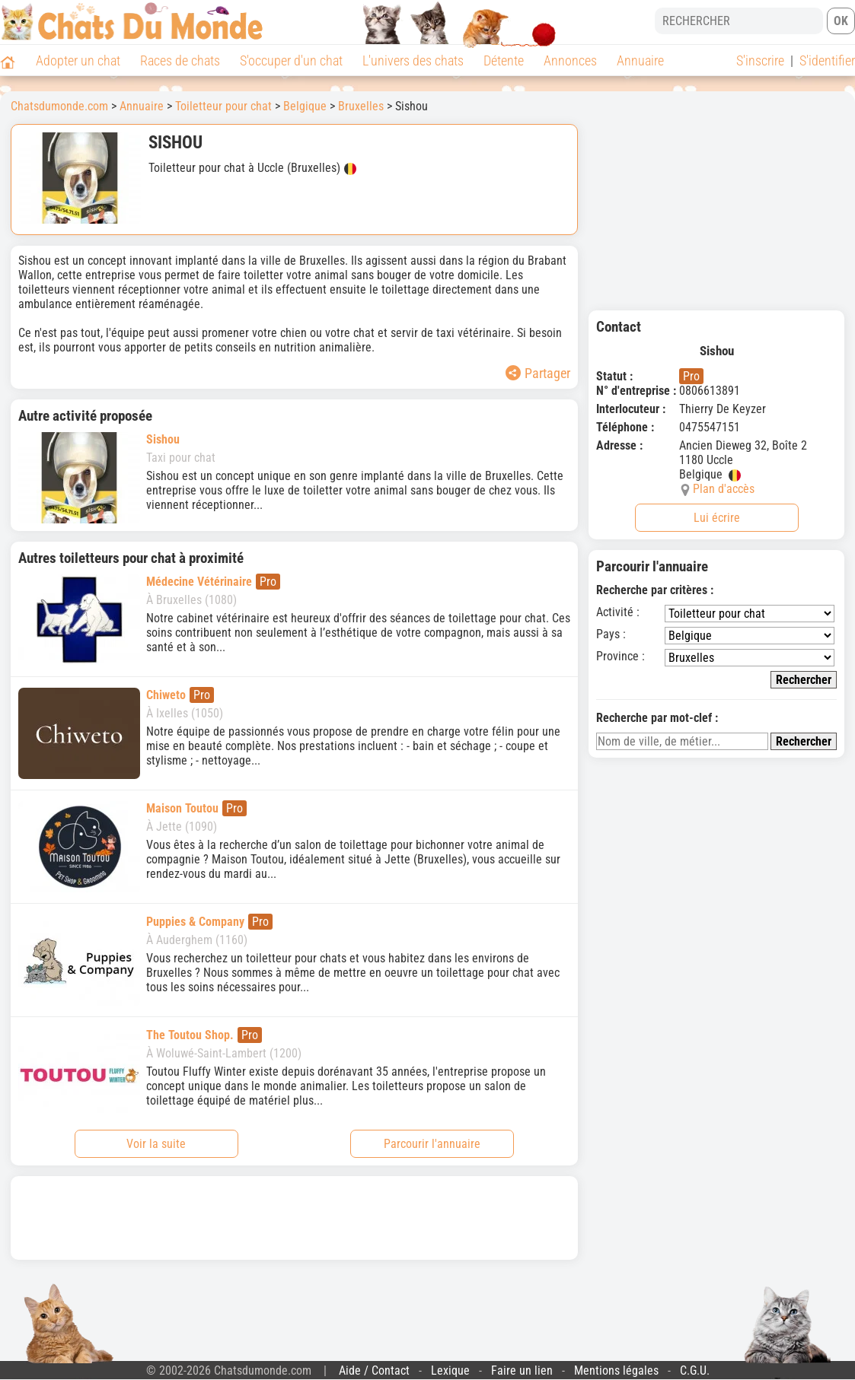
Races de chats (180, 60)
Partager (538, 373)
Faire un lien (522, 1370)
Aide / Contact (374, 1370)
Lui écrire (717, 517)
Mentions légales (616, 1370)
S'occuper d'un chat (291, 60)
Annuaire (640, 60)
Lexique (450, 1370)
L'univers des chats (413, 60)
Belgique (305, 106)
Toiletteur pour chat (223, 106)
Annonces (570, 60)
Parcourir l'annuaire (432, 1144)
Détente (503, 60)
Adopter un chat (78, 60)
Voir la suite (156, 1144)
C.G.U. (695, 1370)
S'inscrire (760, 60)
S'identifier (827, 60)
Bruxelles (361, 106)
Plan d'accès (724, 489)
